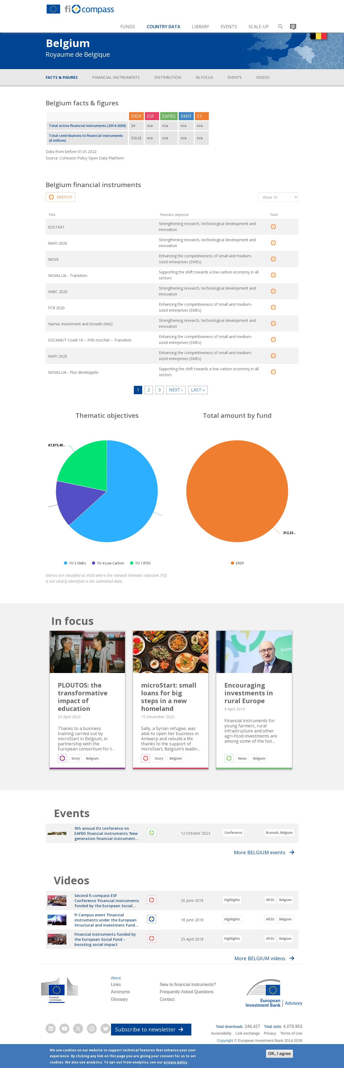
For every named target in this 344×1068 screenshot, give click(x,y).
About (116, 994)
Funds (127, 27)
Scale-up (259, 27)
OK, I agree (279, 1053)
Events (229, 27)
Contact (167, 1015)
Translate (292, 24)
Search (280, 24)
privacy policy (175, 1062)
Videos (263, 77)
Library (200, 27)
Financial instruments (116, 77)
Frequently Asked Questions (186, 1008)
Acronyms (120, 1008)
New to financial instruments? (188, 1000)
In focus (204, 77)
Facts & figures (62, 77)
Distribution (167, 77)
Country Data (163, 27)
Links (116, 1000)
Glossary (119, 1015)
